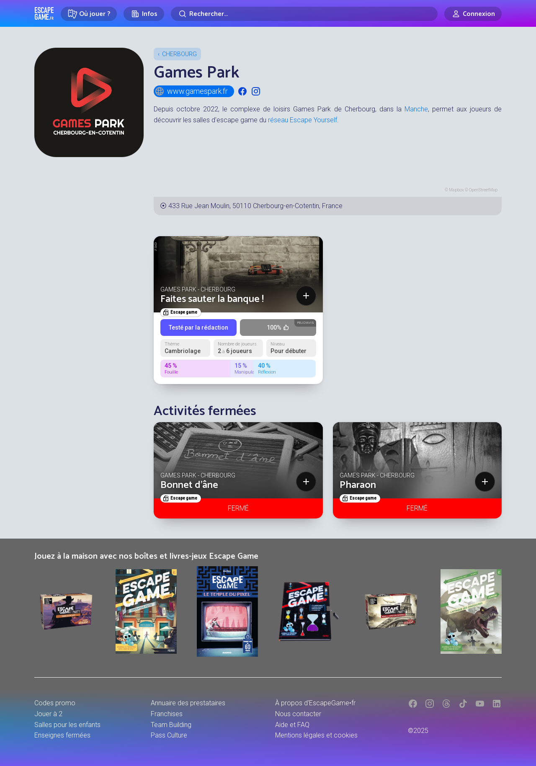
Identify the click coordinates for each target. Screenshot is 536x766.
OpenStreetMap (483, 190)
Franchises (167, 714)
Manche (416, 109)
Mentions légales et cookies (316, 735)
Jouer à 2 (48, 714)
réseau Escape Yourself (302, 120)
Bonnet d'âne (189, 485)
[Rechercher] (304, 14)
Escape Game (44, 13)
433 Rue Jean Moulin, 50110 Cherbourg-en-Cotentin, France (255, 206)
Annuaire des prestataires (188, 703)
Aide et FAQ (292, 725)
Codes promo (54, 703)
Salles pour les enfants (67, 725)
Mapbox (456, 190)
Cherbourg (179, 54)
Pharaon (358, 485)
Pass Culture (169, 735)
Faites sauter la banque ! (212, 299)
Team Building (171, 725)
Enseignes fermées (62, 735)
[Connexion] (473, 14)
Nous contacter (298, 714)
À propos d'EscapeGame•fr (315, 703)
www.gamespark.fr (191, 91)
